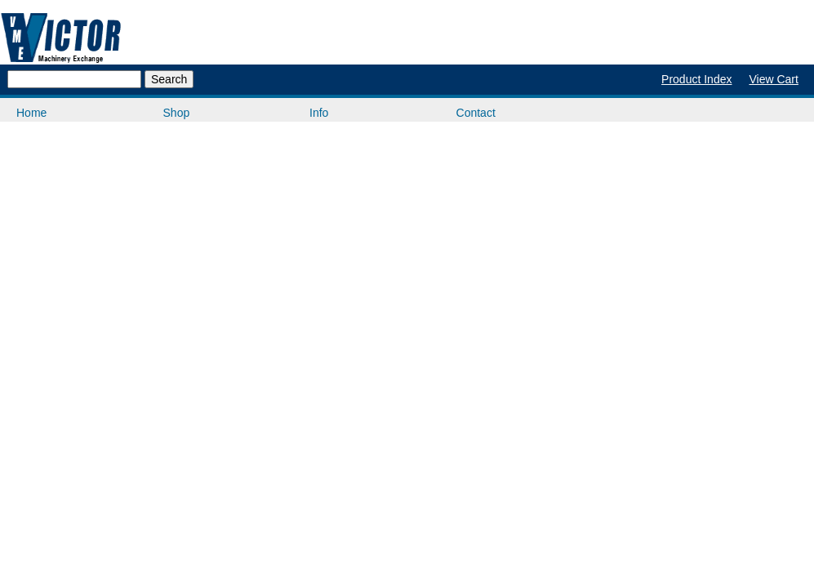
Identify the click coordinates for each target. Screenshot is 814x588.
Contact (476, 112)
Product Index (696, 79)
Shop (176, 112)
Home (31, 112)
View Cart (773, 79)
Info (318, 112)
